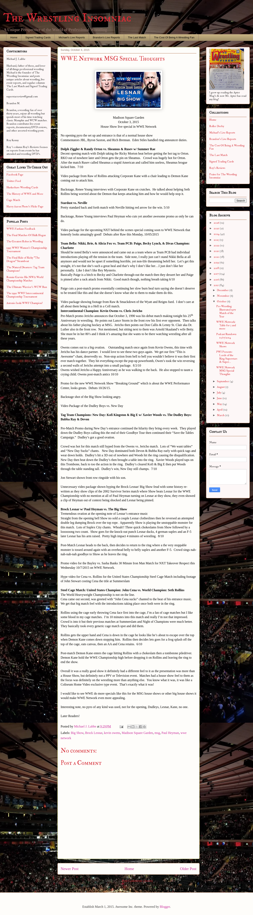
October (222, 301)
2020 (217, 257)
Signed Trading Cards (38, 37)
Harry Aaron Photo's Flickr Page (24, 206)
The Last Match (137, 37)
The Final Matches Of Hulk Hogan (26, 235)
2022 (217, 245)
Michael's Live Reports (72, 37)
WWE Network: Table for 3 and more (226, 325)
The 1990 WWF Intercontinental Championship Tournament (24, 294)
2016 (216, 279)
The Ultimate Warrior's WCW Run (26, 287)
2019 (216, 262)
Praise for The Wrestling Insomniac (223, 176)
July (219, 392)
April (220, 409)
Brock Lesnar (93, 733)
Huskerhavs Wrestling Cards (22, 187)
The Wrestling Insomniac (67, 17)
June (219, 398)
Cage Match (13, 200)
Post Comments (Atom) (137, 880)
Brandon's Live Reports (106, 37)
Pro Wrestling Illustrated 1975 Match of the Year (226, 311)
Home (13, 37)
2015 (216, 285)
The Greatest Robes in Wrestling (24, 241)
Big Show (77, 733)
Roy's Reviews (217, 168)
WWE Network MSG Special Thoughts (225, 371)
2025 (217, 228)
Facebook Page (14, 174)
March (221, 415)
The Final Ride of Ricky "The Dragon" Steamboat (23, 259)
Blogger (165, 906)
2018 (216, 268)
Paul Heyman (170, 733)
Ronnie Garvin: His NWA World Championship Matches (24, 278)
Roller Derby (216, 126)
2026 (217, 222)
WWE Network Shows (225, 344)
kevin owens (112, 733)
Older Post (188, 869)
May (219, 404)
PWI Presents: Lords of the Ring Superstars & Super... (226, 357)
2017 (216, 273)
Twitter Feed (13, 181)
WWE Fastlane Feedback (20, 228)
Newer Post (70, 869)
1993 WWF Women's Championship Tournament (26, 249)
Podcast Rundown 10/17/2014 (226, 335)
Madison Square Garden (137, 733)
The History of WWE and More (24, 194)
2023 (216, 239)
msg (157, 733)
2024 (217, 234)
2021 (216, 251)
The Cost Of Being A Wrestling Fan (174, 37)
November (223, 296)
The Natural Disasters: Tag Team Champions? (25, 269)
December (223, 290)
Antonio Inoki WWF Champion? (24, 303)
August (221, 387)
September (223, 381)
